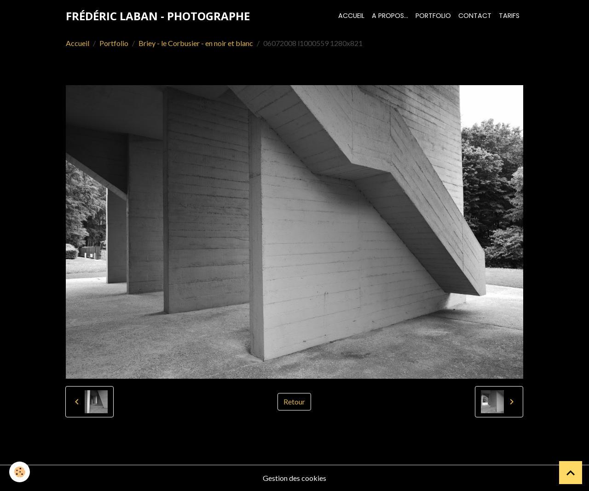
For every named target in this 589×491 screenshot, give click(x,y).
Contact (474, 15)
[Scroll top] (570, 472)
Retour (294, 401)
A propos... (390, 15)
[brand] (158, 16)
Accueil (351, 15)
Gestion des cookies (294, 478)
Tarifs (509, 15)
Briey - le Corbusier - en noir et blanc (196, 43)
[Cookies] (19, 472)
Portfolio (433, 15)
